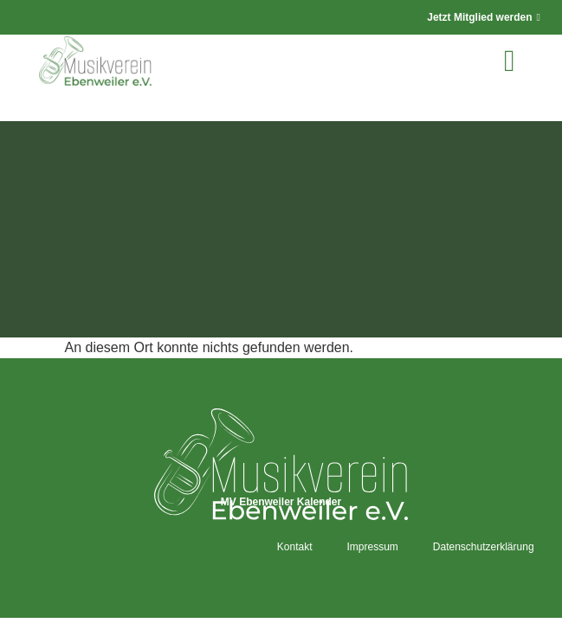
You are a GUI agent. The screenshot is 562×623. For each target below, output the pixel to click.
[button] (509, 61)
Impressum (371, 547)
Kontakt (295, 547)
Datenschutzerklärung (483, 547)
